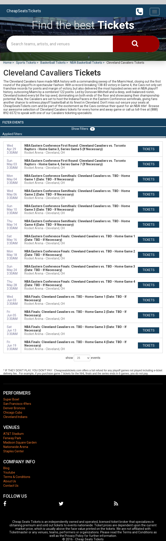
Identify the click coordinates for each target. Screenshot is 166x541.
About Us (9, 481)
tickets (149, 149)
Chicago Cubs (12, 412)
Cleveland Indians (15, 417)
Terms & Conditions (16, 477)
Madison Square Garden (20, 442)
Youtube (9, 472)
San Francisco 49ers (17, 403)
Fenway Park (12, 438)
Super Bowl (11, 399)
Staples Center (13, 451)
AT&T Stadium (13, 433)
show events (83, 358)
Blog (6, 468)
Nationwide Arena (15, 447)
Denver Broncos (14, 408)
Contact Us (10, 485)
